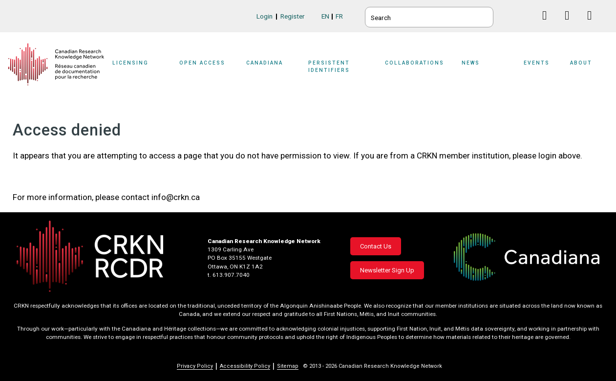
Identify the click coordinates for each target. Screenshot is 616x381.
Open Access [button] (202, 63)
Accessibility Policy (245, 366)
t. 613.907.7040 (229, 274)
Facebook (548, 25)
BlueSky (526, 15)
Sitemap (287, 366)
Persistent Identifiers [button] (329, 66)
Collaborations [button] (414, 63)
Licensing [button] (130, 63)
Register (292, 16)
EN (325, 16)
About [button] (581, 63)
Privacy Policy (195, 366)
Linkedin (571, 25)
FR (339, 16)
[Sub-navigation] (136, 69)
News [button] (471, 63)
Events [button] (537, 63)
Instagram (593, 25)
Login (264, 16)
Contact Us (375, 246)
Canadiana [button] (264, 63)
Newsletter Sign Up (387, 270)
